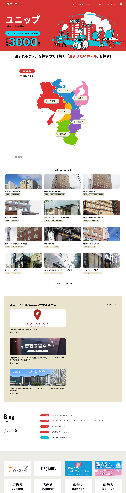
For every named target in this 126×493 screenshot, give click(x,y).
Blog (66, 480)
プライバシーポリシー (23, 481)
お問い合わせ (111, 4)
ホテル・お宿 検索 (84, 4)
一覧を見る (109, 280)
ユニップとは (98, 4)
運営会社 (32, 481)
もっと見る (9, 350)
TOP (73, 4)
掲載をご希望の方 (95, 442)
